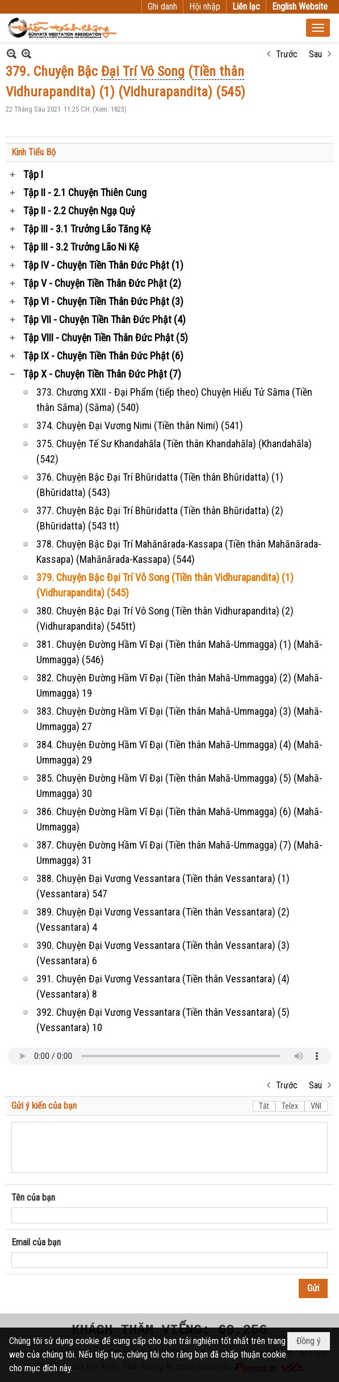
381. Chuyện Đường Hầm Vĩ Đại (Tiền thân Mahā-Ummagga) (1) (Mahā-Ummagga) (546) (179, 651)
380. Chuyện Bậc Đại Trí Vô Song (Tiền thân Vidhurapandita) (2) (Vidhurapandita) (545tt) (165, 618)
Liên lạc (246, 6)
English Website (300, 6)
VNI (316, 1105)
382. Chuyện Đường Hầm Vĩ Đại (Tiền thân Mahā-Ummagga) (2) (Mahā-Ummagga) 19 (179, 685)
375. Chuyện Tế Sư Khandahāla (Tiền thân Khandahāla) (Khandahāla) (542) (174, 451)
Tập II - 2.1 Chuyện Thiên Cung (85, 192)
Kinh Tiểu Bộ (33, 152)
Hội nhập (204, 6)
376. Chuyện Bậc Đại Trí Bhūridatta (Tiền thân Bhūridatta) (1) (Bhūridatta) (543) (159, 484)
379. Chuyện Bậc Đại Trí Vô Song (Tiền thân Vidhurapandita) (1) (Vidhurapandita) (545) (165, 585)
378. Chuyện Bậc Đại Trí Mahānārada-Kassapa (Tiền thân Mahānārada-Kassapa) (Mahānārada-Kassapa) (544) (178, 551)
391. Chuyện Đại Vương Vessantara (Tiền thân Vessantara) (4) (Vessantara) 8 (163, 986)
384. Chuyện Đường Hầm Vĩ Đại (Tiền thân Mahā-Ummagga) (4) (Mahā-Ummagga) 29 (179, 752)
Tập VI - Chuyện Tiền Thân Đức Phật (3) (103, 301)
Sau (315, 54)
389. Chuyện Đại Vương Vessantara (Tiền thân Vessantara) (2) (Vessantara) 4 (163, 919)
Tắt (264, 1105)
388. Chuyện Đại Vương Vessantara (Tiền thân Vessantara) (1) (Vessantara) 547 (163, 886)
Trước (287, 54)
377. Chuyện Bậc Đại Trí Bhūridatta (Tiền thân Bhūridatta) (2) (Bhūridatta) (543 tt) (159, 518)
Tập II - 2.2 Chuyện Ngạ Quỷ (79, 211)
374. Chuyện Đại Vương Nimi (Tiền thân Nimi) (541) (139, 425)
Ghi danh (162, 6)
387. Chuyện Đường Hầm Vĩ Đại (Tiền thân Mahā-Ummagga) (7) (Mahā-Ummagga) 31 (179, 852)
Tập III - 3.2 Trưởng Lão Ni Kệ (81, 247)
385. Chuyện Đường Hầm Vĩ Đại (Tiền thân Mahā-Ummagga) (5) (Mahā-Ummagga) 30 (179, 785)
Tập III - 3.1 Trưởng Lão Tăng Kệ (86, 229)
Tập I (33, 174)
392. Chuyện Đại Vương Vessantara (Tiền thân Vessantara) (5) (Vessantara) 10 (163, 1019)
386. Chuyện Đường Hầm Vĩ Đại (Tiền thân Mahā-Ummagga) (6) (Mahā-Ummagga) (179, 819)
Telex (290, 1105)
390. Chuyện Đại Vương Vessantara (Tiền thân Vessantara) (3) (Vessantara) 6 (163, 952)
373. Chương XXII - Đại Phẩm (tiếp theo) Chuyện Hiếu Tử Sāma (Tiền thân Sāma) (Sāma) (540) (174, 399)
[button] (317, 27)
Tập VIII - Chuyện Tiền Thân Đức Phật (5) (105, 338)
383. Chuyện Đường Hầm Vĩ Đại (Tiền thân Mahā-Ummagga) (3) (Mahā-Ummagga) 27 (179, 718)
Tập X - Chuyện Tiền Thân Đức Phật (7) (102, 374)
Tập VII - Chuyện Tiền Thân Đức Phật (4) (104, 319)
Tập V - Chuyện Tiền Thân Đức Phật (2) (102, 283)
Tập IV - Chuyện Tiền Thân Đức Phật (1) (103, 265)
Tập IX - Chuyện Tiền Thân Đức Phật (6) (103, 356)
